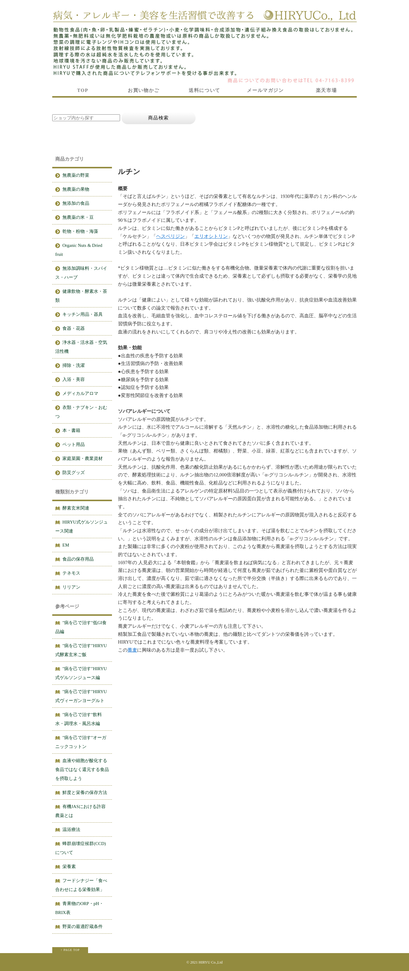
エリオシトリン (211, 236)
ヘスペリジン (170, 236)
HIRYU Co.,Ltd (210, 962)
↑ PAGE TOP (70, 950)
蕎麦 (132, 650)
